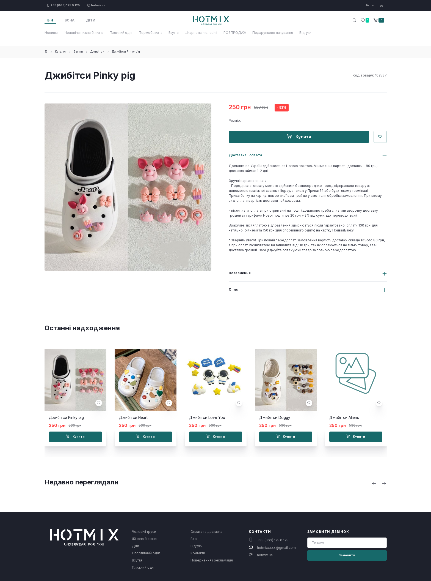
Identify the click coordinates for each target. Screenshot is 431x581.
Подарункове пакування (272, 33)
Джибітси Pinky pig (126, 51)
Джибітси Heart (133, 417)
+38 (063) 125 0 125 (272, 540)
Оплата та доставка (206, 532)
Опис (233, 289)
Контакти (197, 553)
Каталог (60, 51)
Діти (135, 546)
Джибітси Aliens (344, 417)
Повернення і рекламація (211, 560)
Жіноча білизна (144, 539)
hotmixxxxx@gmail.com (276, 547)
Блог (194, 539)
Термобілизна (150, 33)
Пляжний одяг (121, 33)
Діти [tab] (90, 20)
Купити (299, 136)
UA (367, 5)
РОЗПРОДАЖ (234, 33)
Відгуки (305, 33)
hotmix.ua (265, 555)
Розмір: (235, 120)
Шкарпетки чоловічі (201, 33)
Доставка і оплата (245, 155)
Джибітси (97, 51)
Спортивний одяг (146, 553)
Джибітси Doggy (274, 417)
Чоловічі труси (144, 532)
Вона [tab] (69, 20)
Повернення (240, 273)
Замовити (347, 555)
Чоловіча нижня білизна (84, 33)
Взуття (173, 33)
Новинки (52, 33)
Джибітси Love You (207, 417)
